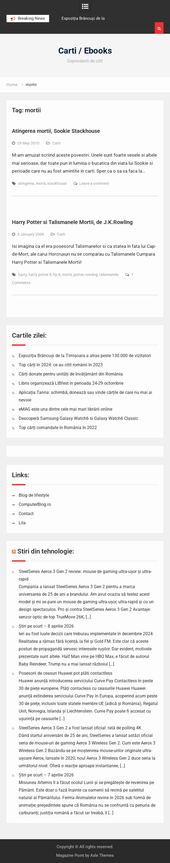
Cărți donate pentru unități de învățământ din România (71, 374)
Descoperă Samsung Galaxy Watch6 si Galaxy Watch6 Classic (78, 418)
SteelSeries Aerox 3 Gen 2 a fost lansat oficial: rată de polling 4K (80, 727)
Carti (56, 143)
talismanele (108, 274)
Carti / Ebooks (85, 51)
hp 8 (56, 274)
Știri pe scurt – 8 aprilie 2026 (46, 626)
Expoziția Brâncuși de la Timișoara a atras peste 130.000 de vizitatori (85, 355)
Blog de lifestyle (34, 495)
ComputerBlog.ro (35, 504)
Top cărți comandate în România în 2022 (58, 427)
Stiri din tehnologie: (45, 551)
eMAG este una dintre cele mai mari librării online (65, 409)
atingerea (26, 183)
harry (22, 274)
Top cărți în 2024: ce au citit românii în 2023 (61, 364)
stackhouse (57, 183)
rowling (91, 274)
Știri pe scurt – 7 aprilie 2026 (46, 775)
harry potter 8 (40, 274)
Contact (26, 513)
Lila (22, 522)
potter (78, 274)
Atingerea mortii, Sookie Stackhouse (56, 131)
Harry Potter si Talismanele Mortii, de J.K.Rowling (72, 222)
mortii (41, 183)
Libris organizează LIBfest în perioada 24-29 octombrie (71, 383)
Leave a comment (94, 183)
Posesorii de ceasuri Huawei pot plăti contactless (65, 673)
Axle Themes (102, 855)
